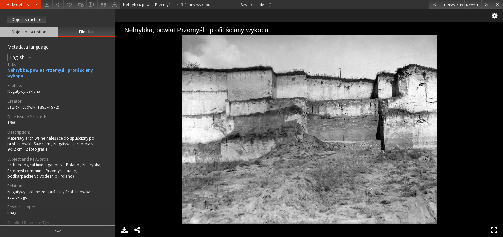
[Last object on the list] (486, 4)
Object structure (26, 19)
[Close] (497, 4)
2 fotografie (37, 149)
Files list (86, 31)
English (21, 57)
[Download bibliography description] (91, 4)
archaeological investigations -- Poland (43, 165)
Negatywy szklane (23, 91)
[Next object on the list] (472, 4)
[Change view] (80, 4)
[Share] (57, 4)
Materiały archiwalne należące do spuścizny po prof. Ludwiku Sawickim (50, 140)
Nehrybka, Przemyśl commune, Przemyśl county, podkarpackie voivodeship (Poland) (54, 170)
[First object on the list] (434, 4)
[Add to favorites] (69, 4)
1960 (11, 122)
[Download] (46, 4)
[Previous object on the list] (452, 4)
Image (13, 213)
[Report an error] (114, 4)
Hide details (22, 4)
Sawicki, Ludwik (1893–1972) (33, 107)
